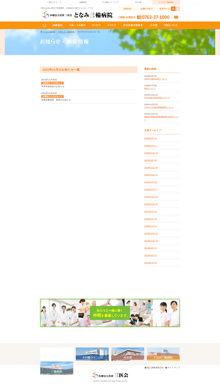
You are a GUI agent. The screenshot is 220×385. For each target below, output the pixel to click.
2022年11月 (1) (151, 197)
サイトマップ (172, 367)
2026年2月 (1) (150, 146)
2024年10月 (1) (151, 175)
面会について (150, 88)
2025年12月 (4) (151, 153)
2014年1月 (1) (150, 263)
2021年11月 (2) (151, 204)
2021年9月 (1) (150, 211)
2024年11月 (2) (151, 168)
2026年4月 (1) (150, 138)
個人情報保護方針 (154, 367)
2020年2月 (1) (150, 226)
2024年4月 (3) (150, 182)
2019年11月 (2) (151, 241)
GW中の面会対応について (155, 79)
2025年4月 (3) (150, 160)
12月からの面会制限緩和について (159, 107)
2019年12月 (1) (151, 233)
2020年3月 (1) (150, 219)
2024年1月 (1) (150, 189)
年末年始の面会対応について (157, 98)
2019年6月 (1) (150, 248)
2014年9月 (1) (150, 255)
